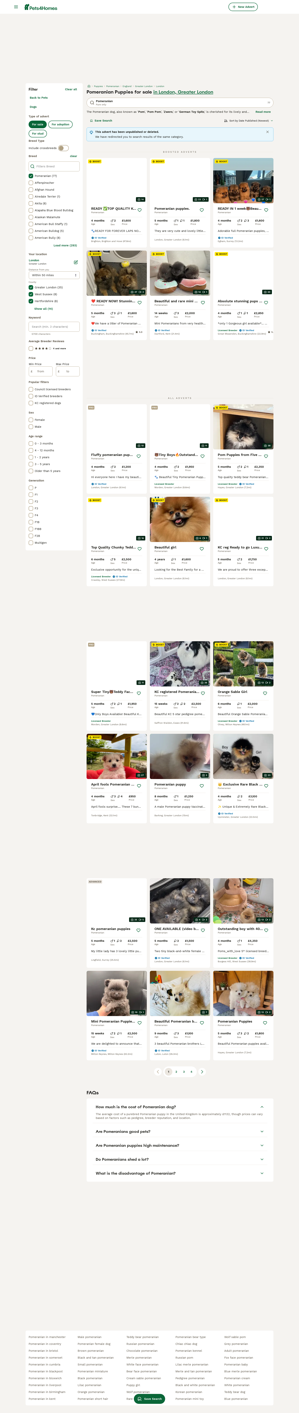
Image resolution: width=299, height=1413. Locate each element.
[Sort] (248, 120)
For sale (37, 124)
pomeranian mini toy (189, 1399)
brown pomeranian (91, 1351)
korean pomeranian (188, 1392)
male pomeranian (89, 1337)
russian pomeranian (140, 1344)
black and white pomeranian (195, 1385)
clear (73, 156)
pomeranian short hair (93, 1399)
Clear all (71, 89)
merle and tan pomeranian (193, 1371)
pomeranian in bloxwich (45, 1378)
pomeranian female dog (94, 1344)
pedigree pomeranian (190, 1378)
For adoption (60, 124)
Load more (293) (65, 245)
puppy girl (133, 1385)
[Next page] (202, 1072)
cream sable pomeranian (143, 1378)
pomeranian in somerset (45, 1357)
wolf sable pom (235, 1337)
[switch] (63, 148)
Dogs (33, 107)
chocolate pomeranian (142, 1351)
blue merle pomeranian (240, 1371)
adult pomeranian (236, 1351)
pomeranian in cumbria (44, 1364)
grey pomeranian (236, 1344)
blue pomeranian (236, 1399)
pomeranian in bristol (43, 1351)
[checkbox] (31, 176)
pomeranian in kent (42, 1399)
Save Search (101, 120)
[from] (41, 371)
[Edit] (76, 262)
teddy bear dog (234, 1392)
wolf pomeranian (138, 1392)
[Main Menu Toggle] (16, 7)
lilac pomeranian (89, 1385)
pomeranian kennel (188, 1351)
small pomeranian (90, 1364)
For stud (37, 133)
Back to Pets (39, 97)
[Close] (267, 132)
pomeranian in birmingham (47, 1392)
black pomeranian (90, 1378)
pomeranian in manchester (47, 1337)
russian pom (184, 1357)
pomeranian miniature (93, 1371)
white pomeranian (236, 1385)
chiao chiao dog (186, 1344)
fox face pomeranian (238, 1357)
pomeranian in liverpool (45, 1385)
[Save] (139, 210)
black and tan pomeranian (96, 1357)
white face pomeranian (142, 1364)
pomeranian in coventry (45, 1344)
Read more (263, 112)
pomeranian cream (237, 1378)
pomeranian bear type (190, 1337)
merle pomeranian (139, 1357)
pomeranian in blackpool (46, 1371)
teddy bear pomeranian (142, 1337)
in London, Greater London (183, 92)
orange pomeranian (91, 1392)
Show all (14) (43, 309)
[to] (68, 371)
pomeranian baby (236, 1364)
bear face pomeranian (141, 1371)
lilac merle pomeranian (191, 1364)
